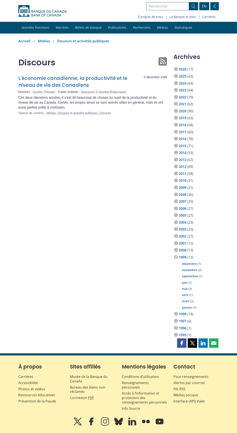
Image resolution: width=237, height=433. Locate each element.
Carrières (209, 17)
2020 (182, 111)
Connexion (82, 397)
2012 (182, 166)
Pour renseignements (190, 376)
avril (185, 295)
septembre (190, 276)
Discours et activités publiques (83, 41)
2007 (182, 201)
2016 (182, 139)
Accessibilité (28, 382)
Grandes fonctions (35, 27)
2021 (182, 104)
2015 (182, 146)
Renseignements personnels (135, 385)
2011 (182, 173)
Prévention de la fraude (37, 401)
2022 (182, 97)
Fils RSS (179, 389)
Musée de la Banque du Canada (89, 378)
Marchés (62, 27)
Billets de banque (88, 27)
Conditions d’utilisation (140, 376)
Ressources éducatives (36, 395)
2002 (182, 236)
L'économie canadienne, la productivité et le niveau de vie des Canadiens (72, 81)
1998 (182, 314)
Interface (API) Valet (189, 401)
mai (185, 289)
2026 (182, 69)
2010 (182, 180)
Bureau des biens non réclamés (87, 389)
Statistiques (183, 27)
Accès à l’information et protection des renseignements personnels (144, 398)
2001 (182, 243)
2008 (182, 194)
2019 (182, 118)
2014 (182, 152)
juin (185, 282)
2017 (182, 132)
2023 (182, 90)
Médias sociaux (185, 395)
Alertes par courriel (189, 382)
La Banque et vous (183, 17)
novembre (189, 270)
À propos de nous (150, 17)
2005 (182, 215)
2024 (182, 83)
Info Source (131, 408)
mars (185, 301)
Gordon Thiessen (43, 92)
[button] (181, 343)
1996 (182, 328)
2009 (182, 187)
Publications (117, 27)
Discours (105, 113)
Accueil (24, 41)
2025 (182, 76)
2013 (182, 159)
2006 (182, 208)
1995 (182, 335)
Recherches (142, 27)
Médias (162, 27)
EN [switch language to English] (204, 6)
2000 (182, 250)
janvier (187, 307)
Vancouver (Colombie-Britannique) (103, 92)
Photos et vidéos (31, 389)
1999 (182, 257)
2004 (182, 222)
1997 (182, 321)
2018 (182, 125)
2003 (182, 229)
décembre (189, 264)
